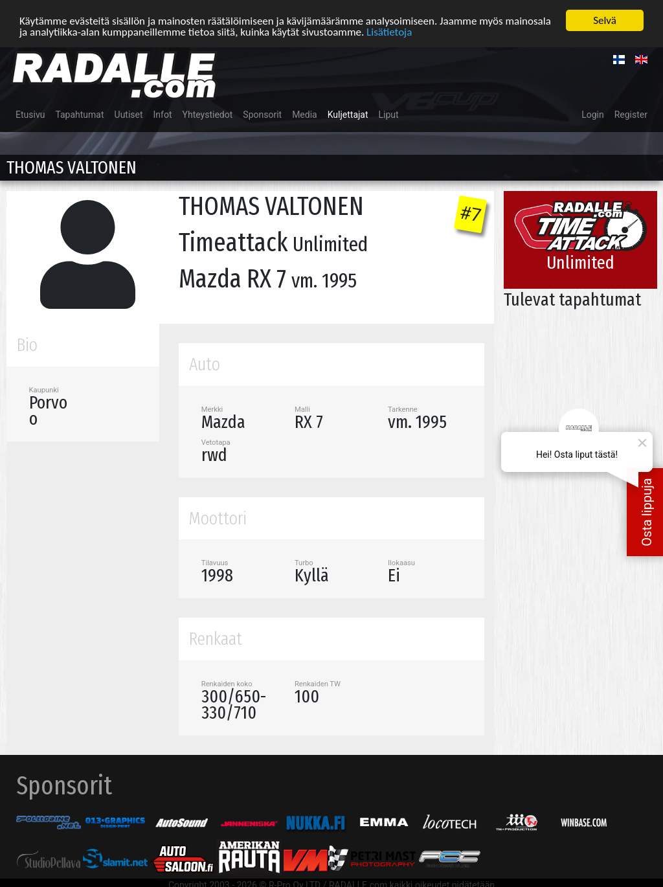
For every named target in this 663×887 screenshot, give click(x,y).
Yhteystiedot (208, 114)
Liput (389, 114)
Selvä (604, 20)
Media (304, 114)
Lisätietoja (389, 32)
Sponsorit (262, 114)
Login (592, 114)
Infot (162, 114)
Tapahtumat (79, 114)
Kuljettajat (348, 114)
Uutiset (129, 114)
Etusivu (30, 114)
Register (630, 114)
